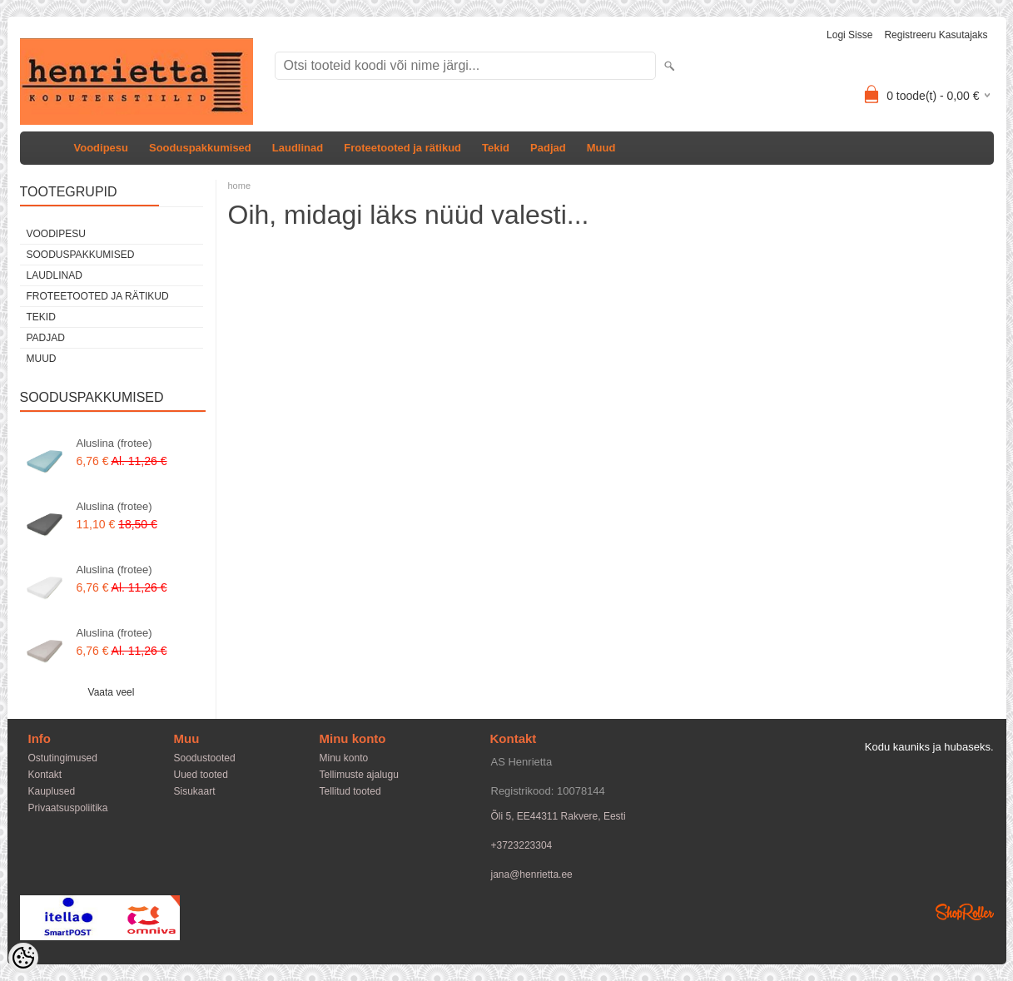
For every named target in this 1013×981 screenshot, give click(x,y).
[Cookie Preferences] (23, 958)
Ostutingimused (62, 758)
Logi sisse (849, 35)
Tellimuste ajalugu (359, 774)
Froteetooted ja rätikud (402, 147)
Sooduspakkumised (200, 147)
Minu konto (344, 758)
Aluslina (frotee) (114, 443)
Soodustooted (205, 758)
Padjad (548, 147)
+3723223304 (522, 845)
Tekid (495, 147)
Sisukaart (195, 791)
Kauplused (52, 791)
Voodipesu (101, 147)
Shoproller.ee (965, 912)
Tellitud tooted (350, 791)
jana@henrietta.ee (532, 874)
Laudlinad (297, 147)
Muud (601, 147)
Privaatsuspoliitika (68, 808)
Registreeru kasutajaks (935, 35)
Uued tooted (201, 774)
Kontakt (45, 774)
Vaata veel (111, 692)
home (239, 186)
